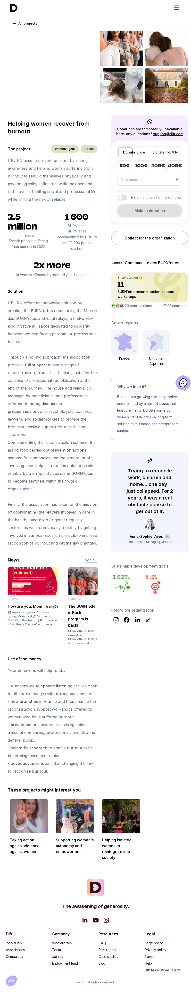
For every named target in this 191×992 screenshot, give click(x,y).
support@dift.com (168, 134)
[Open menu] (176, 8)
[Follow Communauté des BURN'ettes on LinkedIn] (137, 620)
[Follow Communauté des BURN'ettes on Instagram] (116, 620)
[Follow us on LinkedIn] (85, 920)
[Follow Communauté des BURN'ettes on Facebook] (127, 620)
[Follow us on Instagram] (106, 920)
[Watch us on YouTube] (95, 920)
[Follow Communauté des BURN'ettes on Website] (148, 620)
